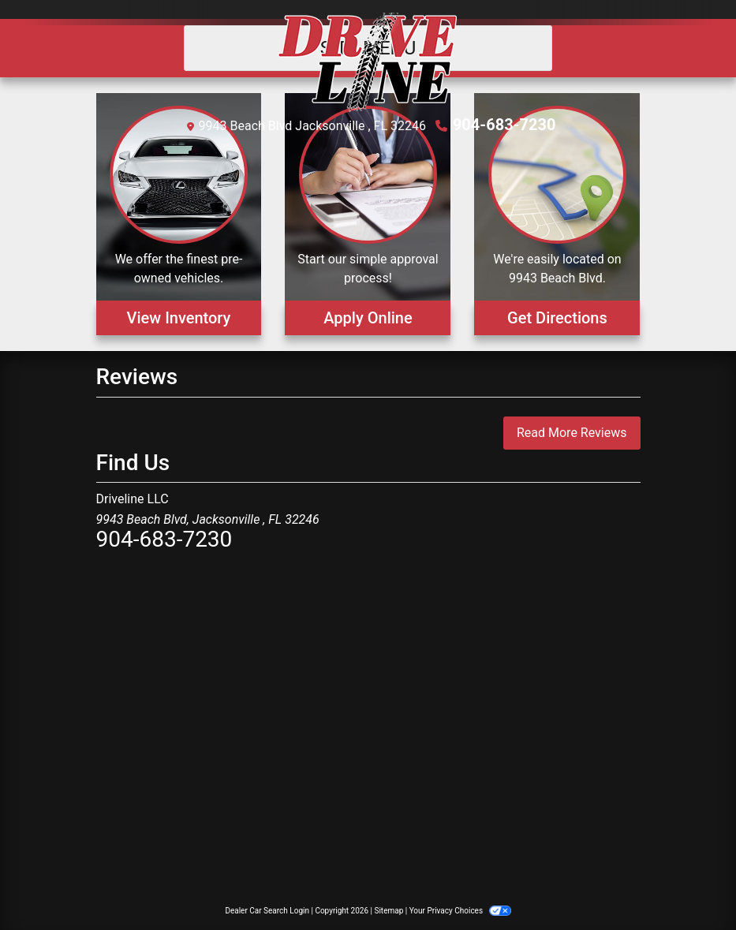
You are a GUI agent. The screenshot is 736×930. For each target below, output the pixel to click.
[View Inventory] (179, 214)
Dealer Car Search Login (267, 910)
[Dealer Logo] (368, 61)
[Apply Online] (367, 214)
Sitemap (388, 910)
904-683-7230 (504, 124)
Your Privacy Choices (460, 910)
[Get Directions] (557, 214)
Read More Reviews (572, 432)
